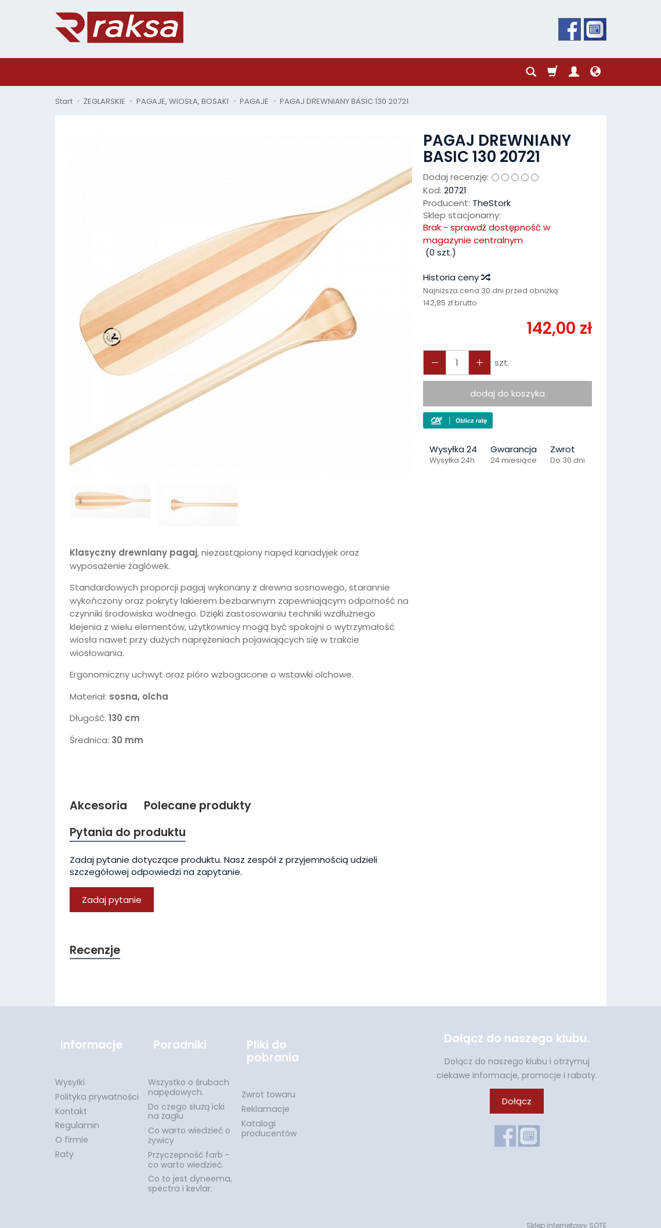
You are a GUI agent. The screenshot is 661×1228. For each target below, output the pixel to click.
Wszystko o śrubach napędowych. (188, 1078)
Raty (64, 1145)
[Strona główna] (119, 27)
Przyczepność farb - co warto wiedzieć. (189, 1150)
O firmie (71, 1131)
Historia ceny (456, 277)
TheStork (491, 203)
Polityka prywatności (97, 1087)
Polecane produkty (205, 806)
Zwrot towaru (268, 1086)
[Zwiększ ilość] (433, 362)
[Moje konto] (574, 72)
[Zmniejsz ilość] (475, 362)
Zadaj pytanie (112, 902)
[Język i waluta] (595, 72)
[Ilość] (453, 362)
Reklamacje (265, 1100)
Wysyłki (70, 1073)
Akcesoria (100, 806)
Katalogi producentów (269, 1119)
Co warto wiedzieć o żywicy (189, 1126)
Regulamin (77, 1116)
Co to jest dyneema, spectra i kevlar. (190, 1175)
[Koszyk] (552, 72)
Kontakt (71, 1102)
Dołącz (517, 1105)
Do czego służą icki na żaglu (186, 1102)
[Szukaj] (531, 72)
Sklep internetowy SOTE (566, 1216)
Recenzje (97, 953)
